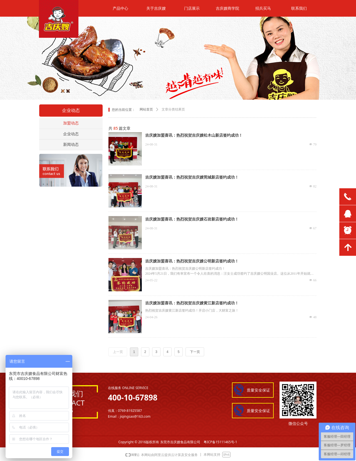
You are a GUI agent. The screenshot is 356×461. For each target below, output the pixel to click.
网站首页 (146, 109)
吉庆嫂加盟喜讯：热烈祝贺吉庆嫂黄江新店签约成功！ (192, 303)
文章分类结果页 (173, 109)
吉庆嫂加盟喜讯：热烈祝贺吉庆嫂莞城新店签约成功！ (192, 177)
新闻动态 (71, 144)
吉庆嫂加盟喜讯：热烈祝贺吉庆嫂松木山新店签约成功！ (194, 135)
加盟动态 (71, 123)
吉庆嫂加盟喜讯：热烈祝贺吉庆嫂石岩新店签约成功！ (192, 219)
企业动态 (71, 134)
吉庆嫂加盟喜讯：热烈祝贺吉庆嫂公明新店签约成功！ (192, 261)
